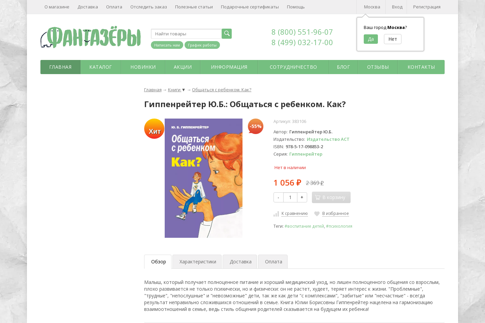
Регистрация (427, 7)
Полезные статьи (194, 7)
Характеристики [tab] (198, 261)
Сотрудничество (293, 67)
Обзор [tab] (158, 261)
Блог (343, 67)
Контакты (421, 67)
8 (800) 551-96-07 (302, 32)
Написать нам (167, 44)
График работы (202, 44)
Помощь (296, 7)
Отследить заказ (148, 7)
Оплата (114, 7)
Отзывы (378, 67)
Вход (397, 7)
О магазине (56, 7)
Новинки (143, 67)
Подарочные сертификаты (250, 7)
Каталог (100, 67)
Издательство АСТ (328, 139)
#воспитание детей (304, 226)
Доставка (87, 7)
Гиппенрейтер (305, 154)
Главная (60, 67)
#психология (339, 226)
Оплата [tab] (273, 261)
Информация (229, 67)
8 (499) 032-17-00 (302, 42)
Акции (183, 67)
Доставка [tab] (241, 261)
